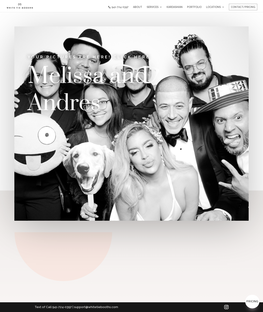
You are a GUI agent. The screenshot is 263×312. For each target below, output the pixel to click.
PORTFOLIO (194, 7)
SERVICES (153, 7)
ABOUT (137, 7)
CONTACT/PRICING (243, 7)
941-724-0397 (120, 7)
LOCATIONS (213, 7)
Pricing (252, 301)
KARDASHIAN (175, 7)
